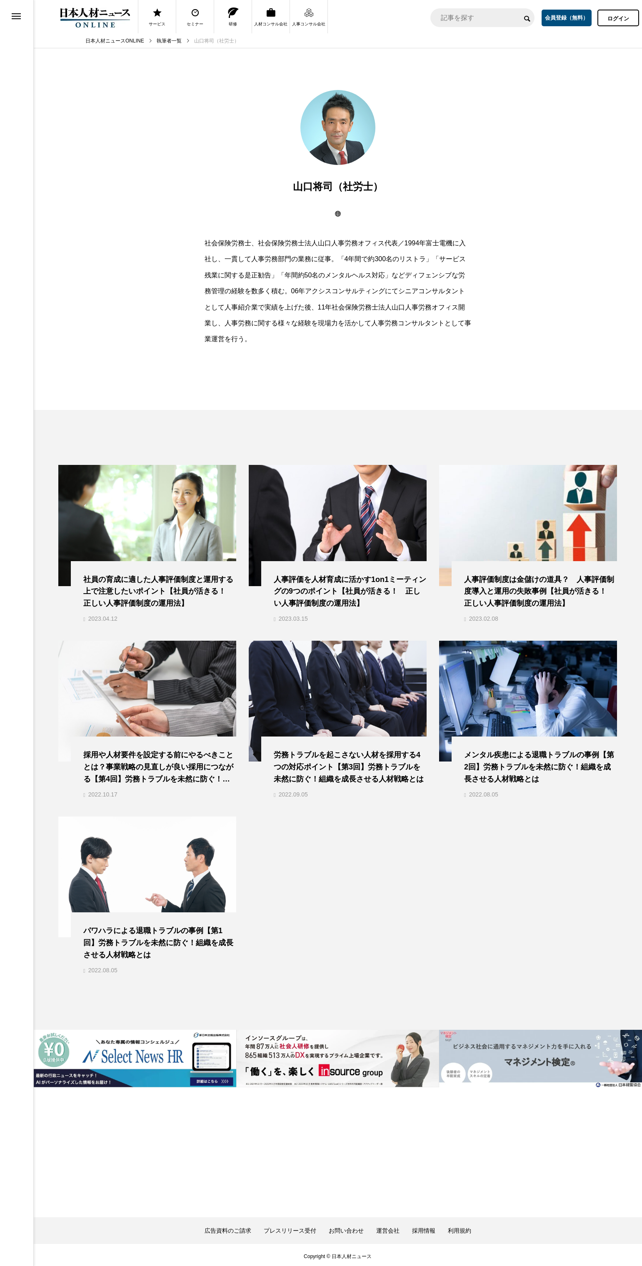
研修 (233, 16)
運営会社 (388, 1228)
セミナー (195, 16)
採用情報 (423, 1228)
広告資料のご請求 (228, 1228)
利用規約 (459, 1228)
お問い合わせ (346, 1228)
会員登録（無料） (566, 18)
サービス (157, 16)
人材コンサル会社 (270, 16)
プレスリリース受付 (290, 1228)
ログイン (618, 18)
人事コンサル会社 (308, 16)
